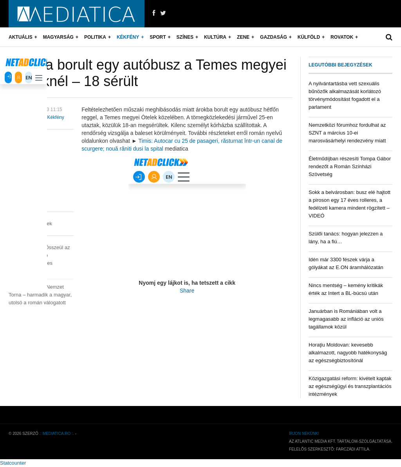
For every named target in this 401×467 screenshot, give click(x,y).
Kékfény (128, 37)
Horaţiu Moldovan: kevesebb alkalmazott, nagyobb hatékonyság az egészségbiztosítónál (348, 352)
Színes (185, 37)
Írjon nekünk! (304, 433)
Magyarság (58, 37)
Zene (243, 37)
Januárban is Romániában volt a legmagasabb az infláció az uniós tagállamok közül (346, 319)
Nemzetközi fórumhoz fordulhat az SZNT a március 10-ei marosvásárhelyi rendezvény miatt (347, 133)
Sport (158, 37)
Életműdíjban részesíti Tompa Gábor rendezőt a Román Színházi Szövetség (350, 166)
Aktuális (21, 37)
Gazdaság (273, 37)
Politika (95, 37)
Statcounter (13, 463)
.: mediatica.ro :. (57, 433)
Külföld (309, 37)
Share (187, 290)
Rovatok (342, 37)
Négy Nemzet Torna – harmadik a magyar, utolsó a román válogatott (40, 294)
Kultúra (215, 37)
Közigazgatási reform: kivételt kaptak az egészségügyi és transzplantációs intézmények (350, 386)
